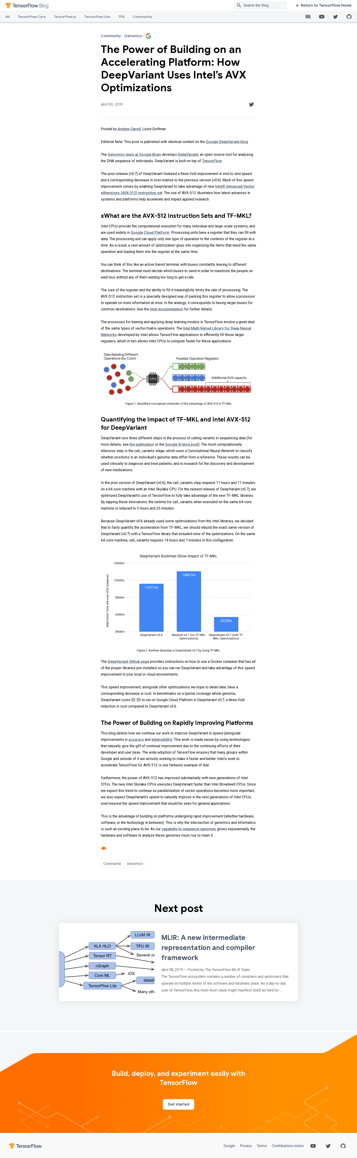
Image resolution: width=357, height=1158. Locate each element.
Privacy (246, 1146)
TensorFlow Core (32, 17)
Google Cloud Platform (150, 232)
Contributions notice (287, 1146)
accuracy (136, 739)
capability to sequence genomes (189, 829)
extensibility (161, 739)
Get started (178, 1104)
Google (230, 1146)
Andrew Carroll (129, 129)
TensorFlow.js (65, 17)
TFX (121, 17)
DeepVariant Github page (128, 661)
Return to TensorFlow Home (324, 5)
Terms (262, 1146)
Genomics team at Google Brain (134, 154)
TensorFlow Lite (97, 17)
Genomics (135, 863)
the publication (142, 444)
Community (142, 17)
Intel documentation (166, 309)
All (7, 17)
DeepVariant (188, 154)
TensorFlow (212, 161)
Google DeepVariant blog (227, 142)
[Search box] (266, 5)
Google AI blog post (181, 444)
